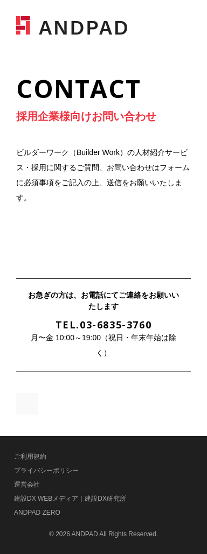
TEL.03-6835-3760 (104, 324)
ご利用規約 (30, 456)
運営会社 (27, 484)
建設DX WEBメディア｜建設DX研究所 (70, 498)
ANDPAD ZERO (37, 512)
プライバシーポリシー (46, 470)
